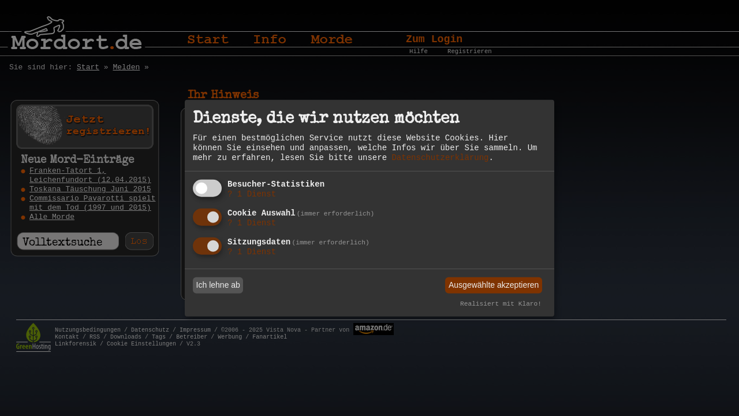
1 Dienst (251, 194)
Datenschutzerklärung (439, 157)
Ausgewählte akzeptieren (494, 284)
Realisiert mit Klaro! (501, 303)
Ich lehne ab (218, 284)
